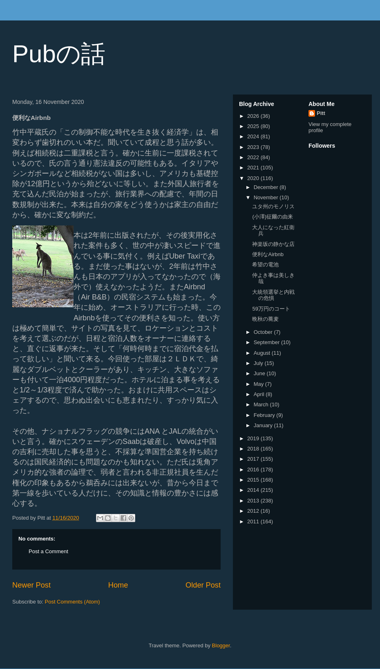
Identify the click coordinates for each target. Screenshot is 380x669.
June (260, 373)
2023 (254, 147)
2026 (254, 116)
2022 (254, 157)
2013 (254, 501)
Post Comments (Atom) (72, 602)
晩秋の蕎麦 (265, 319)
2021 (254, 167)
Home (118, 585)
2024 (254, 136)
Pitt (321, 113)
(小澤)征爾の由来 (272, 217)
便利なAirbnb (268, 254)
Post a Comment (48, 551)
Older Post (203, 585)
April (260, 394)
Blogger (221, 645)
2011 (254, 521)
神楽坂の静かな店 (273, 244)
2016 (254, 469)
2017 (254, 459)
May (259, 384)
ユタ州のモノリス (273, 206)
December (267, 187)
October (264, 332)
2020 (254, 178)
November (267, 197)
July (259, 363)
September (267, 342)
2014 (254, 490)
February (265, 415)
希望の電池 (265, 264)
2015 (254, 480)
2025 (254, 126)
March (262, 404)
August (263, 353)
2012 (254, 511)
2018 (254, 449)
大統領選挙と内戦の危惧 (273, 295)
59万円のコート (271, 309)
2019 (254, 438)
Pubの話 (58, 54)
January (264, 425)
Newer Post (31, 585)
